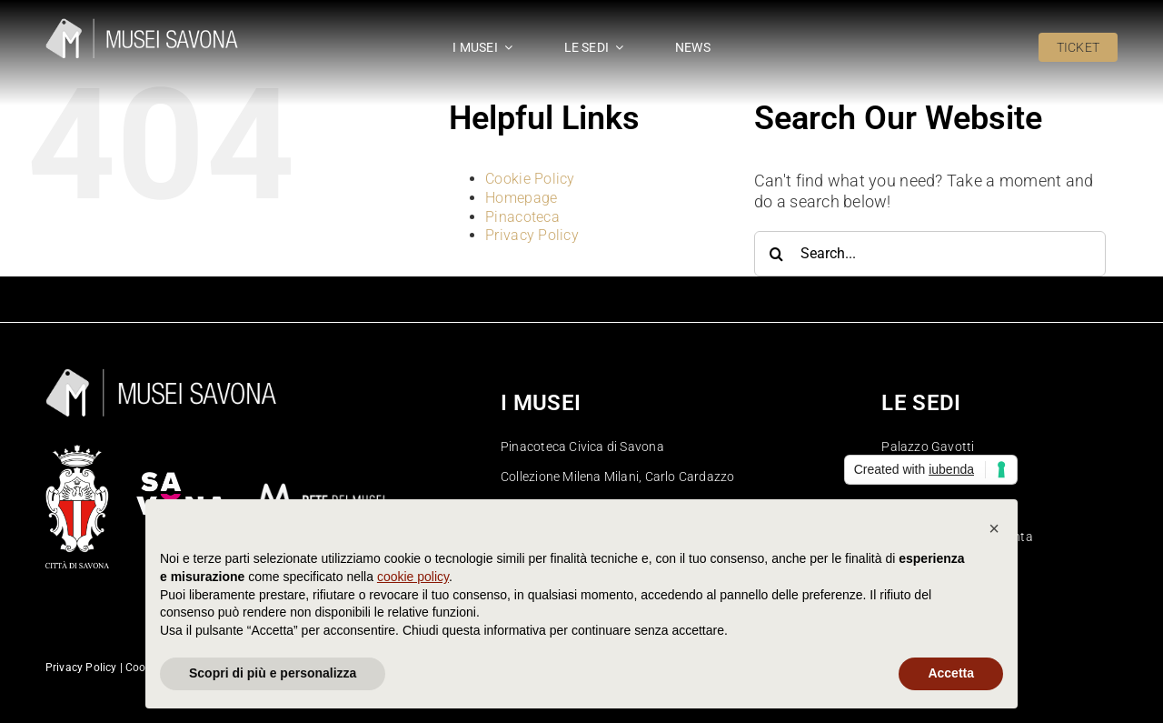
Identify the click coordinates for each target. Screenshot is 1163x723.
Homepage (521, 197)
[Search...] (930, 253)
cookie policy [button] (413, 576)
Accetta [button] (951, 673)
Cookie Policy (530, 178)
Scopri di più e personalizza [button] (272, 673)
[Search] (777, 253)
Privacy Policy (532, 235)
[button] (994, 528)
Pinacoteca (522, 217)
